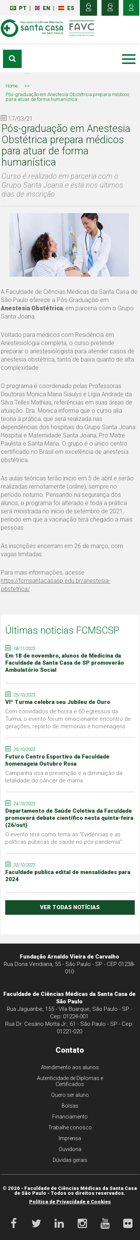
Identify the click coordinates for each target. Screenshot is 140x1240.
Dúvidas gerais (70, 1160)
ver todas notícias (70, 907)
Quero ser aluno (70, 1095)
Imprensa (70, 1138)
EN (42, 8)
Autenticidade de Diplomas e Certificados (70, 1081)
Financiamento (70, 1117)
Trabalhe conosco (70, 1127)
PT (18, 8)
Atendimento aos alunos (70, 1067)
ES (66, 8)
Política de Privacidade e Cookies (70, 1201)
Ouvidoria (70, 1149)
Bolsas (70, 1106)
